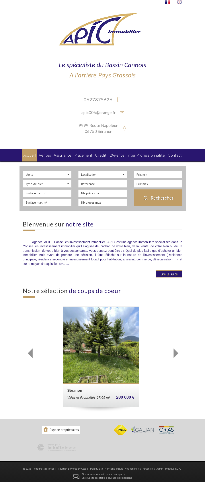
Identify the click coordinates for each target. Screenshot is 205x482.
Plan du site (96, 467)
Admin (159, 467)
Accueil (30, 154)
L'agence (119, 154)
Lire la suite (169, 272)
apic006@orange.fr (98, 112)
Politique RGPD (173, 467)
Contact (173, 154)
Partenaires (149, 467)
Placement (86, 154)
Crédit (103, 154)
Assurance (65, 154)
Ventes (46, 154)
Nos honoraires (133, 467)
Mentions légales (114, 467)
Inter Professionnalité (147, 154)
